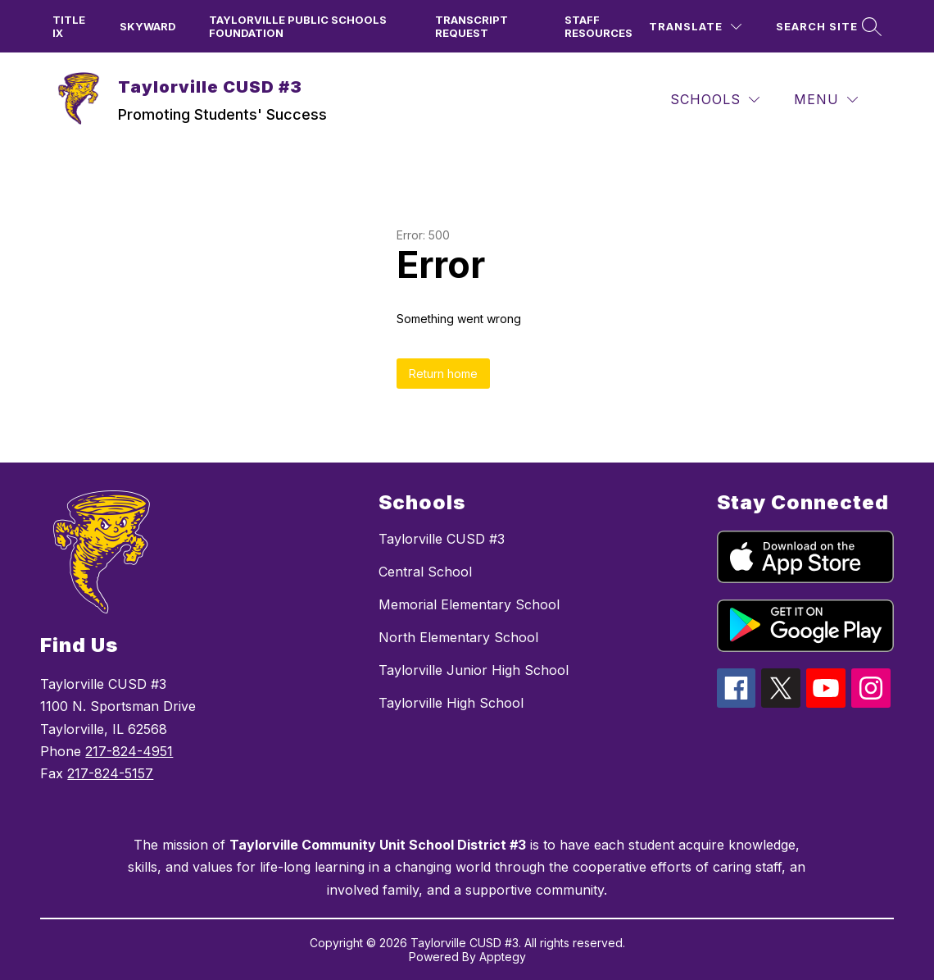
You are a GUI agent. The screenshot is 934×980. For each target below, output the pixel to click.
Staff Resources (598, 26)
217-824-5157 (110, 773)
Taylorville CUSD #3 (442, 539)
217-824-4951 (129, 751)
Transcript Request (471, 26)
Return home (443, 374)
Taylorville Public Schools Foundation (298, 26)
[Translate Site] (695, 26)
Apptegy (502, 957)
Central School (425, 571)
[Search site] (827, 26)
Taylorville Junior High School (474, 670)
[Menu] (826, 99)
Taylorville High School (451, 703)
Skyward (148, 26)
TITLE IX (68, 26)
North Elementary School (458, 637)
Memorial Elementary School (469, 604)
